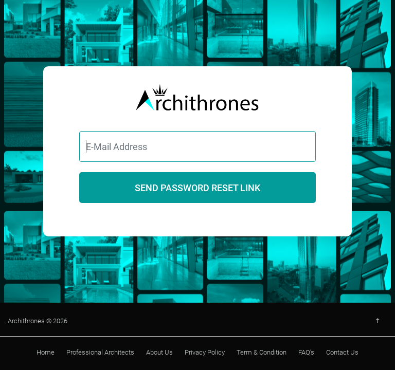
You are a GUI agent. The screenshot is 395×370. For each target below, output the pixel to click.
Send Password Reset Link (197, 187)
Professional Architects (100, 352)
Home (46, 352)
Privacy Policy (205, 352)
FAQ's (306, 352)
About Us (159, 352)
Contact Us (342, 352)
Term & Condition (261, 352)
